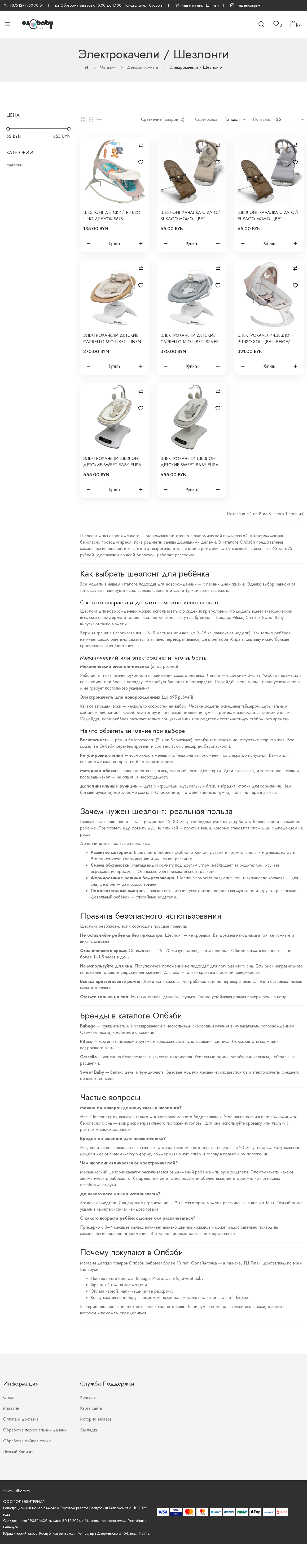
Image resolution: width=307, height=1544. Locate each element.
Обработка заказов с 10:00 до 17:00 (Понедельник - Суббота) (109, 5)
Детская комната (142, 67)
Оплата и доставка (20, 1419)
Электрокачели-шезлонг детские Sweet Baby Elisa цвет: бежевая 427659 (112, 461)
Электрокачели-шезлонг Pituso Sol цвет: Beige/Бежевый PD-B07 (266, 338)
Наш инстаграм (245, 5)
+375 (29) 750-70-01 (23, 5)
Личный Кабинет (18, 1452)
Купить (114, 243)
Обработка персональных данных (35, 1430)
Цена (13, 115)
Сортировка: (206, 119)
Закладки (89, 1430)
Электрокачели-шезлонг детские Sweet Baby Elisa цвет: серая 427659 (189, 461)
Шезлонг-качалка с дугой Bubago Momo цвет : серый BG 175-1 (268, 215)
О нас (8, 1397)
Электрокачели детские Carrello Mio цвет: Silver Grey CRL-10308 (189, 338)
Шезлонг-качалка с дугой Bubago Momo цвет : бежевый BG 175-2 (190, 215)
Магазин (108, 67)
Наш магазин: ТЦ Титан (197, 5)
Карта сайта (91, 1408)
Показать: (262, 119)
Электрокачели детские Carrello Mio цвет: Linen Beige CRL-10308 (112, 338)
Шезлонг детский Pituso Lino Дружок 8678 (111, 215)
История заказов (96, 1419)
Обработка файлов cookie (27, 1441)
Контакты (88, 1397)
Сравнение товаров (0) (163, 119)
